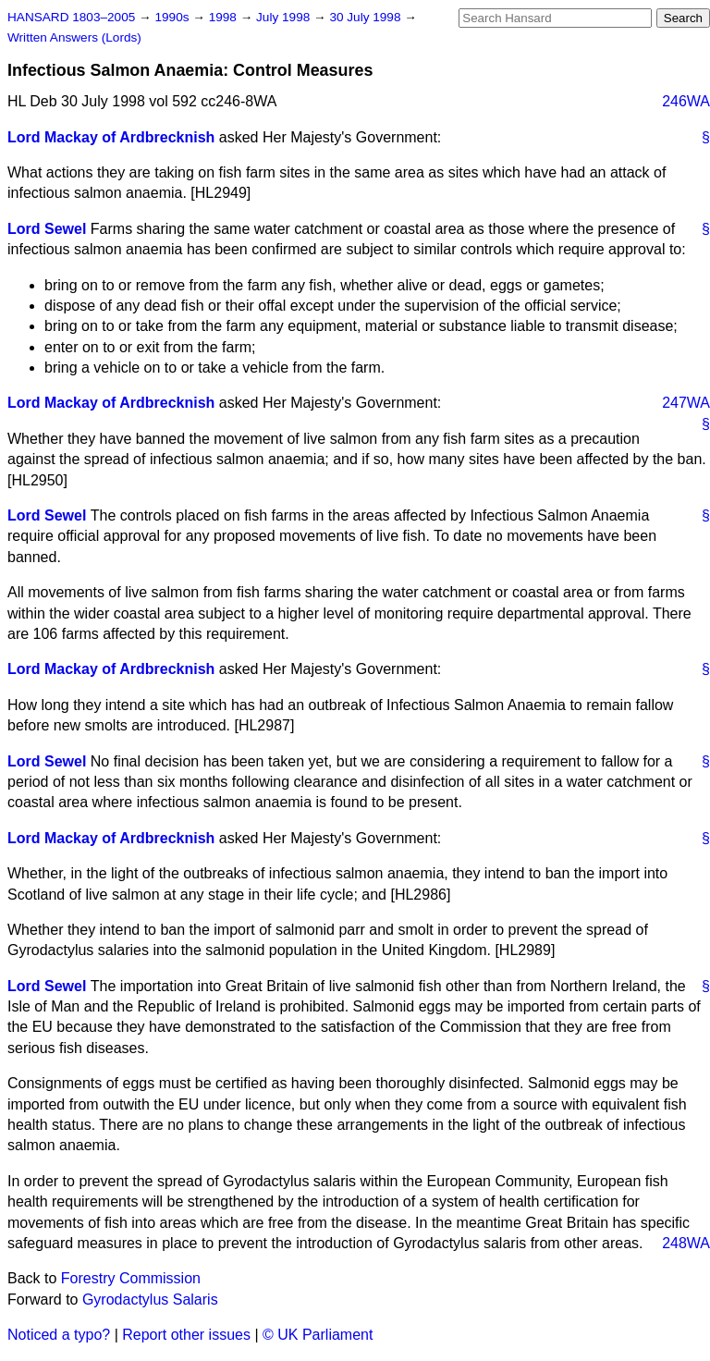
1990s (173, 17)
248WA (686, 1243)
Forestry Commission (131, 1278)
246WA (686, 101)
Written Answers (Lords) (74, 37)
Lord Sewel (46, 229)
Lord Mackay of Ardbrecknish (110, 137)
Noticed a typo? (58, 1335)
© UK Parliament (318, 1335)
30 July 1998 (366, 17)
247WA (686, 403)
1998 (224, 17)
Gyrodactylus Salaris (150, 1299)
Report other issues (186, 1335)
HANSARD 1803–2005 (71, 17)
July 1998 (284, 17)
